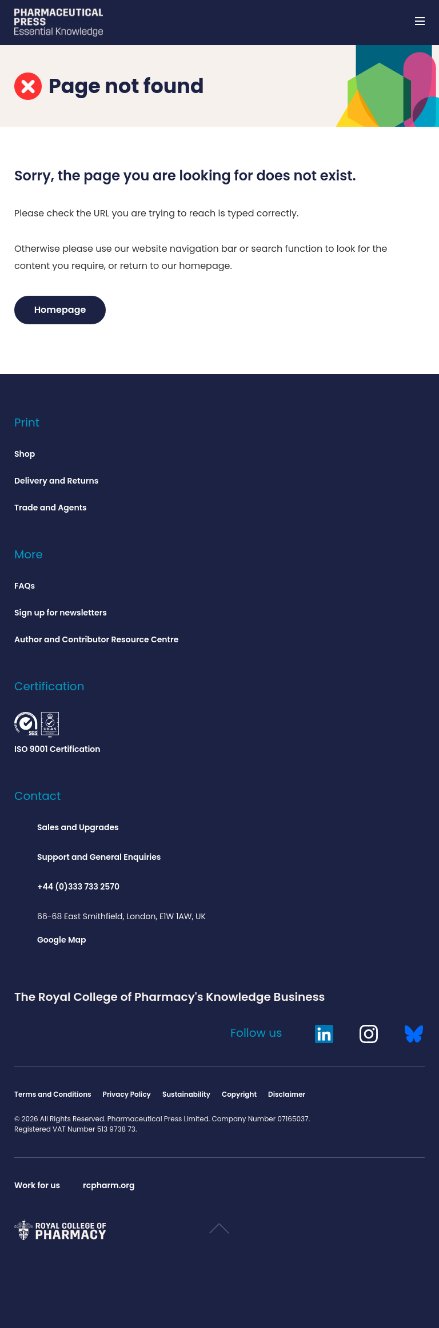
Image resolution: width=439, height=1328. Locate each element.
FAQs (24, 585)
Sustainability (186, 1094)
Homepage (60, 309)
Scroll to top (219, 1233)
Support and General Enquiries (99, 857)
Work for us (37, 1185)
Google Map (61, 939)
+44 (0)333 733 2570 (78, 886)
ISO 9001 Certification (57, 733)
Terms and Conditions (52, 1094)
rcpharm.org (108, 1185)
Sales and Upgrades (78, 827)
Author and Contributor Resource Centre (96, 639)
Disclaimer (286, 1094)
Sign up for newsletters (60, 612)
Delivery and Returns (56, 480)
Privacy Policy (127, 1094)
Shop (24, 454)
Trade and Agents (50, 507)
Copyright (239, 1094)
